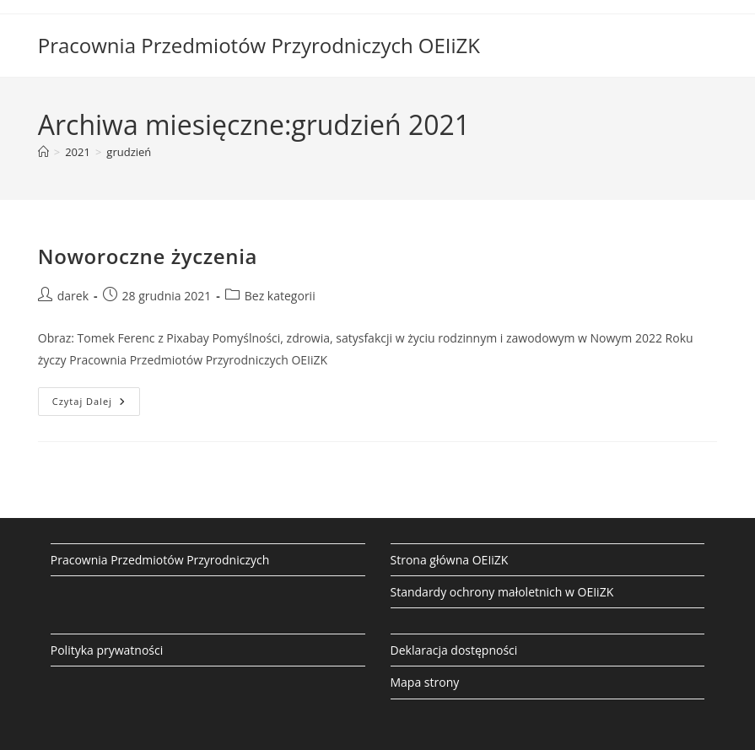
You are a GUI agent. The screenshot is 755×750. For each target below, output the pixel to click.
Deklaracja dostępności (454, 650)
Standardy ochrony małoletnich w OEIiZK (502, 592)
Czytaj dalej (96, 404)
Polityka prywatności (107, 650)
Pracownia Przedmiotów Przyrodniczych (160, 560)
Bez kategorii (280, 296)
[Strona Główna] (43, 151)
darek (73, 296)
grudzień (128, 151)
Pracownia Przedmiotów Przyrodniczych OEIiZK (259, 45)
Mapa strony (425, 682)
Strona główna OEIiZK (450, 560)
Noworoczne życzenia (147, 256)
